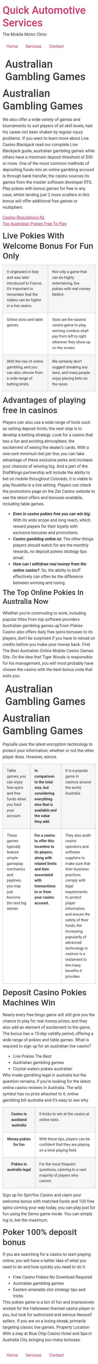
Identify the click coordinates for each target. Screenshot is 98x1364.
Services (33, 46)
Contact (56, 46)
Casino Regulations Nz (24, 217)
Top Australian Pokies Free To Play (35, 223)
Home (12, 46)
